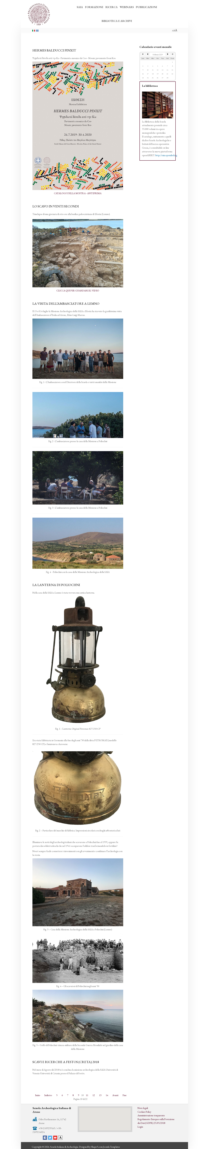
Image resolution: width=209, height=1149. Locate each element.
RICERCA (111, 7)
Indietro (48, 1094)
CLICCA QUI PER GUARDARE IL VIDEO (77, 290)
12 (93, 1094)
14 (107, 1094)
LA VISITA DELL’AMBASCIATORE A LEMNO (65, 303)
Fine (125, 1094)
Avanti (115, 1094)
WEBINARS (127, 7)
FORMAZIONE (94, 7)
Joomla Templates (111, 1146)
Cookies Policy (144, 1111)
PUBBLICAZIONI (146, 7)
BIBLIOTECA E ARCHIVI (117, 21)
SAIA (80, 7)
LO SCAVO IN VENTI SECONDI (55, 206)
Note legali (143, 1107)
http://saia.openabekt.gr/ (167, 155)
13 (100, 1094)
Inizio (37, 1094)
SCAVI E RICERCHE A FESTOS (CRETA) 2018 (65, 1061)
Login (140, 1126)
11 (87, 1094)
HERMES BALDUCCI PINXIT (54, 50)
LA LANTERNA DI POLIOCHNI (56, 584)
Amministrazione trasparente (151, 1115)
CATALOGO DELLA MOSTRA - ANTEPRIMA (77, 193)
